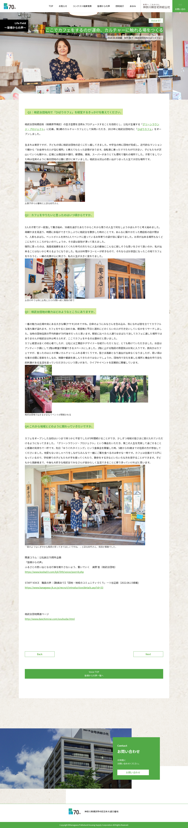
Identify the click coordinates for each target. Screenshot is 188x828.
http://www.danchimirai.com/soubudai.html (50, 619)
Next (148, 654)
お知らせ (63, 6)
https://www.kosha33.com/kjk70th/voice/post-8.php (54, 572)
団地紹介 (120, 6)
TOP (51, 6)
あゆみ (133, 6)
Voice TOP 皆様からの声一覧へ (94, 673)
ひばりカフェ (144, 129)
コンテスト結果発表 (82, 6)
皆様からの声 (103, 6)
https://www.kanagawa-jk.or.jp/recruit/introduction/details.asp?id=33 (64, 587)
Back (39, 654)
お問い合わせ (180, 6)
